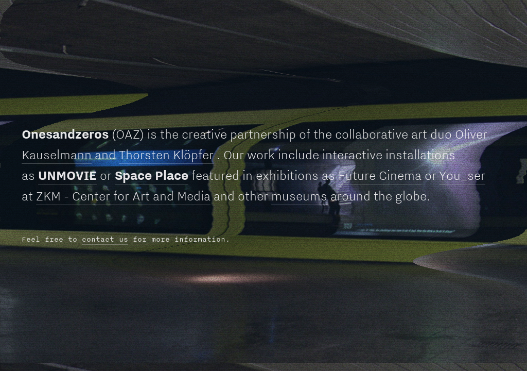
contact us (105, 239)
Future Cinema (379, 175)
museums (299, 196)
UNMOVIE (67, 175)
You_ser (462, 175)
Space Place (151, 175)
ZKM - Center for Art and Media (123, 196)
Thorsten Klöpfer (166, 154)
